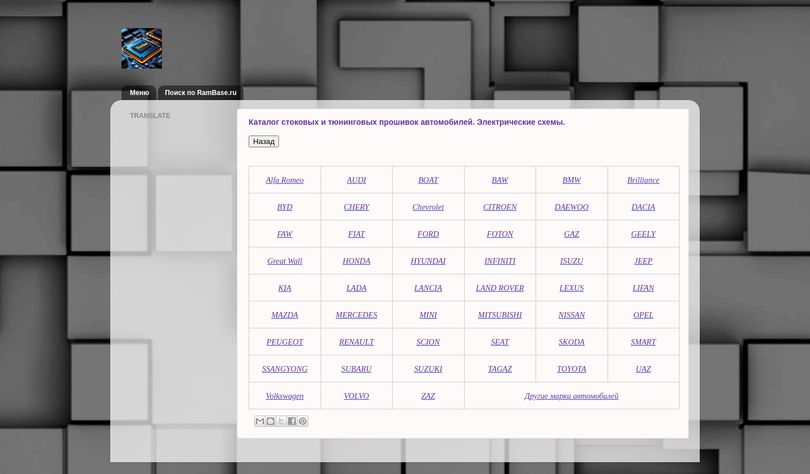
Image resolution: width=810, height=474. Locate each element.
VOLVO (356, 395)
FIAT (356, 233)
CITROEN (500, 206)
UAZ (643, 368)
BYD (284, 206)
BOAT (428, 179)
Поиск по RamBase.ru (200, 93)
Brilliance (643, 179)
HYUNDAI (428, 260)
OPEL (643, 314)
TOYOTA (571, 368)
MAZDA (284, 314)
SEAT (500, 341)
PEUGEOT (285, 341)
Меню (139, 93)
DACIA (643, 206)
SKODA (571, 341)
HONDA (356, 260)
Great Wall (284, 260)
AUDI (356, 179)
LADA (356, 287)
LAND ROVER (500, 287)
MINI (428, 314)
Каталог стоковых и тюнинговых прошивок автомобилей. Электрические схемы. (407, 122)
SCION (428, 341)
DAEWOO (571, 206)
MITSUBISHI (500, 314)
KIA (284, 287)
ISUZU (571, 260)
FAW (284, 233)
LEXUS (572, 287)
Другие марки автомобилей (572, 395)
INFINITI (499, 260)
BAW (500, 179)
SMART (643, 341)
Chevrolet (428, 206)
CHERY (356, 206)
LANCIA (428, 287)
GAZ (571, 233)
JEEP (643, 260)
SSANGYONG (285, 368)
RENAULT (356, 341)
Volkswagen (285, 395)
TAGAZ (500, 368)
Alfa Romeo (285, 179)
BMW (571, 179)
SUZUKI (428, 368)
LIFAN (643, 287)
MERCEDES (356, 314)
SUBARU (356, 368)
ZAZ (428, 395)
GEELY (643, 233)
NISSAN (572, 314)
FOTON (500, 233)
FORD (428, 233)
